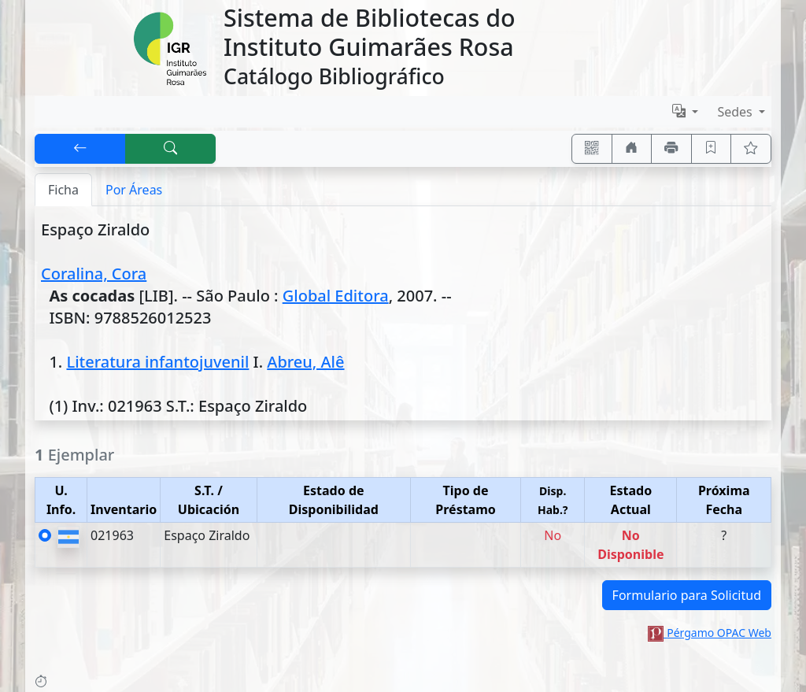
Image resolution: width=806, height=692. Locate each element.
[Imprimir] (671, 149)
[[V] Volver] (80, 149)
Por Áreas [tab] (133, 189)
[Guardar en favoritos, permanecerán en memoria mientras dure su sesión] (711, 149)
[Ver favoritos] (750, 149)
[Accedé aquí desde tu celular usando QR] (591, 149)
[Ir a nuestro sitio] (632, 149)
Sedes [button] (736, 111)
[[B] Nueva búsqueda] (170, 149)
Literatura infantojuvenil (157, 361)
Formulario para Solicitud (686, 595)
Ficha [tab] (63, 189)
